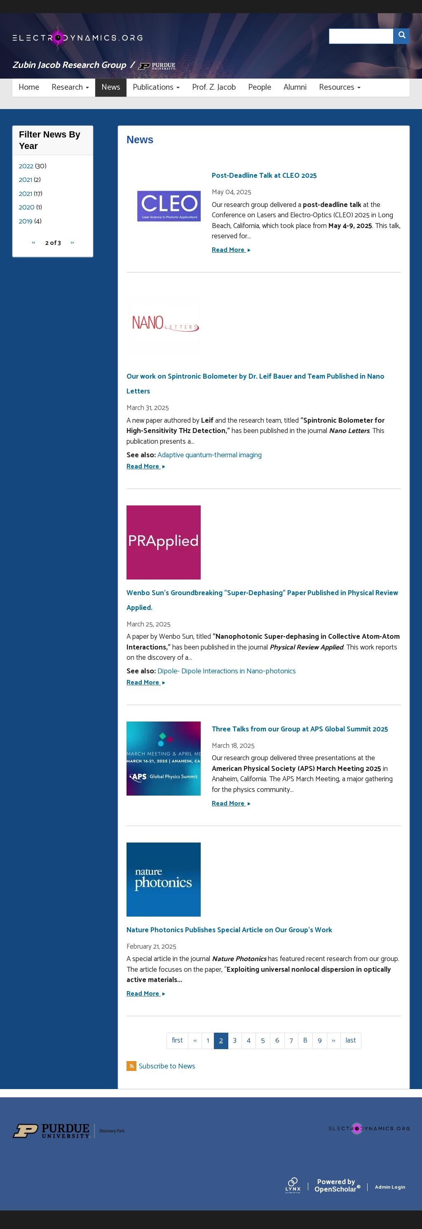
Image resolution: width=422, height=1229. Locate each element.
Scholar (336, 1187)
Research (70, 87)
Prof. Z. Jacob (214, 87)
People (259, 87)
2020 (27, 207)
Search (404, 37)
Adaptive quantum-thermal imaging (209, 455)
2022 (26, 166)
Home (29, 87)
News (110, 87)
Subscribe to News (167, 1066)
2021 (25, 180)
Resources (340, 87)
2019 (26, 221)
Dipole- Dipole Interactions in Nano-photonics (226, 671)
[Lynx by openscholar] (300, 1187)
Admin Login (390, 1187)
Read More (231, 250)
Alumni (295, 87)
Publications (156, 87)
